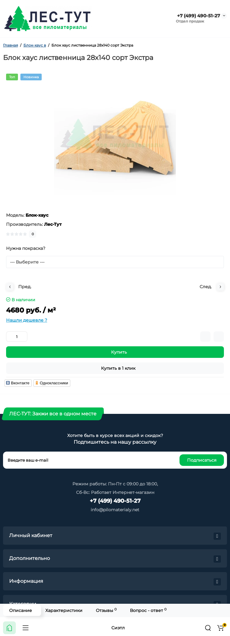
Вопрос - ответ (148, 610)
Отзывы (106, 610)
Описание (20, 610)
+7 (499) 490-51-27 (198, 16)
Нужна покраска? (25, 248)
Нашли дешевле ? (26, 320)
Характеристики (63, 610)
